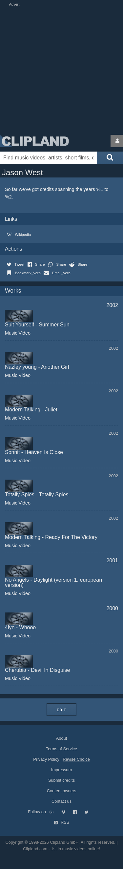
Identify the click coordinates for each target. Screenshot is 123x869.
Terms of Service (61, 748)
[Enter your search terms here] (48, 158)
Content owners (61, 790)
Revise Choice (76, 759)
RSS (62, 822)
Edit (61, 710)
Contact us (61, 801)
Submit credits (61, 780)
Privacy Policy (46, 759)
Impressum (61, 769)
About (61, 738)
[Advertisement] (61, 69)
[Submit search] (110, 158)
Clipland (34, 141)
